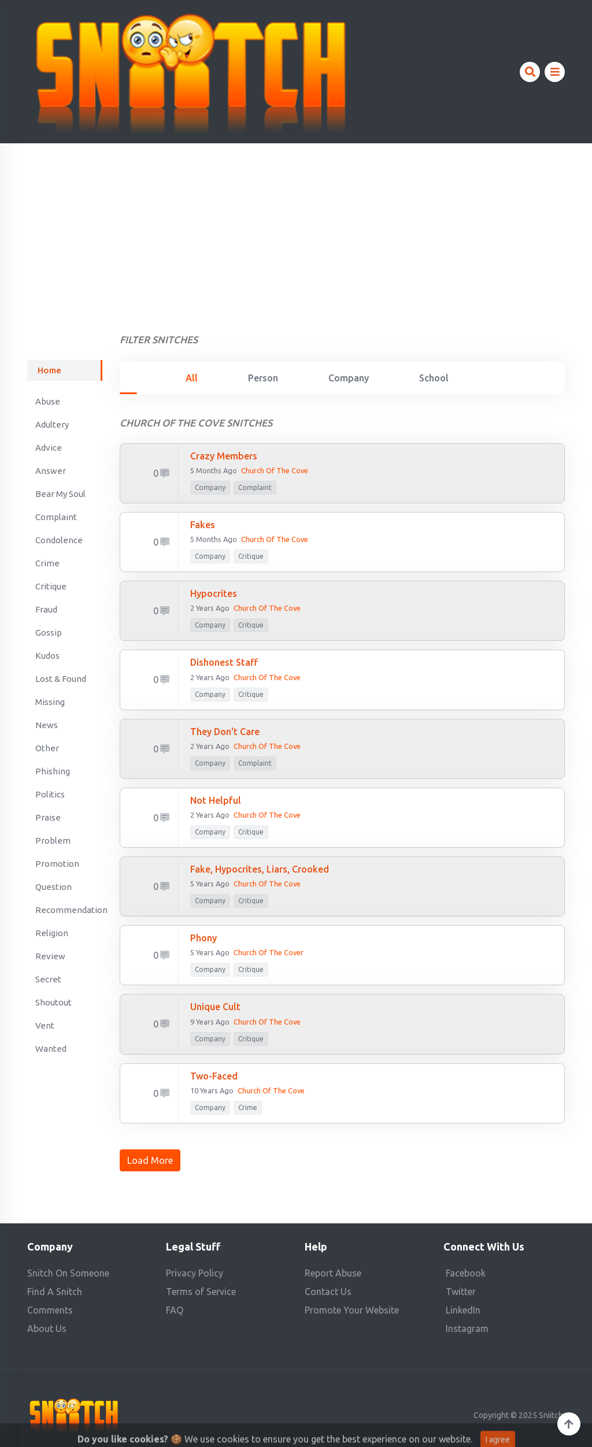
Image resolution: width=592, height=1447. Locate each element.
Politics (50, 794)
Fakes (202, 525)
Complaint (56, 517)
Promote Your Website (352, 1310)
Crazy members (223, 456)
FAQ (174, 1310)
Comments (50, 1310)
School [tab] (434, 378)
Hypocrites (213, 593)
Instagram (467, 1328)
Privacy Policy (194, 1273)
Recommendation (68, 910)
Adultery (52, 424)
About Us (46, 1328)
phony (203, 938)
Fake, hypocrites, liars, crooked (259, 869)
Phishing (52, 771)
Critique (50, 586)
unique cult (215, 1006)
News (46, 725)
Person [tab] (263, 378)
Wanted (50, 1048)
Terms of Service (201, 1291)
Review (50, 956)
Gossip (48, 632)
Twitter (461, 1291)
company (210, 487)
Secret (48, 979)
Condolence (59, 540)
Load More (150, 1160)
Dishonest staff (224, 662)
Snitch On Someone (68, 1273)
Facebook (466, 1273)
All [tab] (192, 378)
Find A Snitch (54, 1291)
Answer (50, 471)
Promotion (57, 864)
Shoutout (53, 1002)
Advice (48, 447)
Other (47, 748)
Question (53, 887)
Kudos (47, 656)
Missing (50, 702)
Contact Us (328, 1291)
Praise (48, 817)
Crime (47, 563)
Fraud (46, 609)
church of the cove (267, 815)
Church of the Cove (274, 470)
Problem (53, 840)
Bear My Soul (60, 494)
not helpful (215, 800)
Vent (44, 1025)
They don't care (225, 731)
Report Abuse (333, 1273)
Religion (51, 933)
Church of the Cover (269, 952)
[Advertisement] (296, 230)
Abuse (47, 401)
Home (49, 370)
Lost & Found (60, 679)
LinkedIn (463, 1310)
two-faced (214, 1076)
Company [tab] (348, 378)
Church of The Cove (267, 746)
